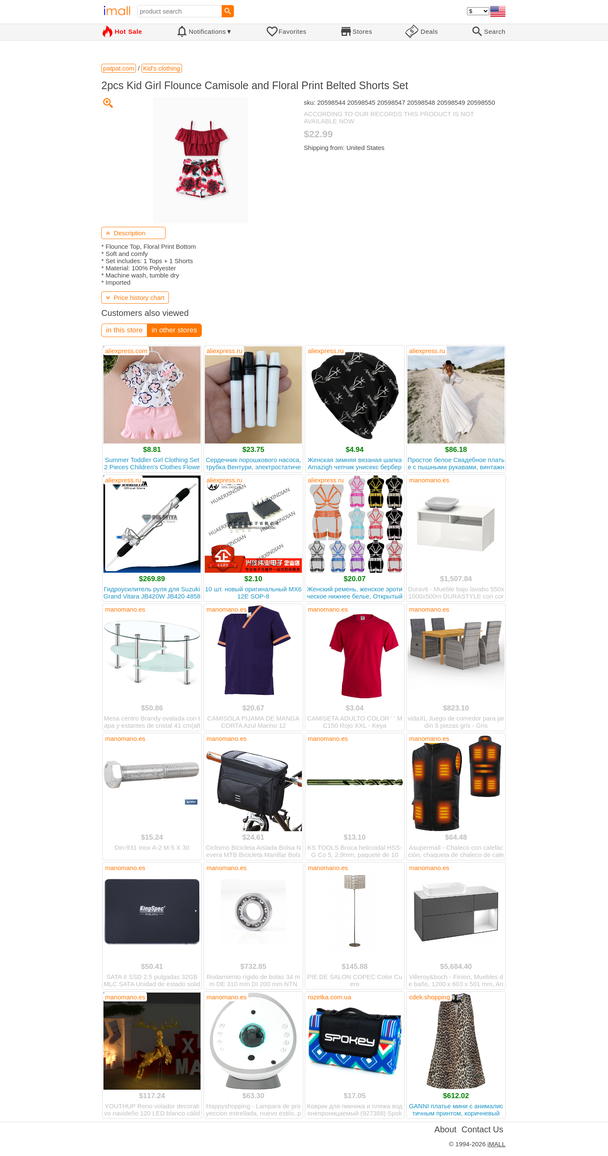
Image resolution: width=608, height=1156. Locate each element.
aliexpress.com (126, 350)
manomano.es (429, 480)
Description (125, 233)
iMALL (496, 1144)
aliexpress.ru (224, 350)
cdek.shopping (429, 997)
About (445, 1129)
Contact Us (482, 1129)
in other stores (174, 330)
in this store (124, 330)
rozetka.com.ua (329, 997)
